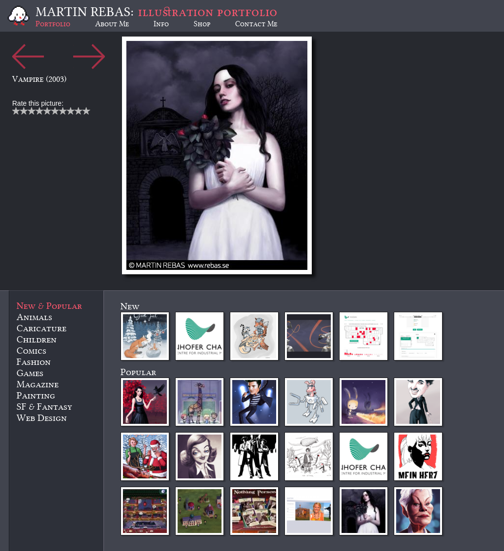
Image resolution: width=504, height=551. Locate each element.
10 (86, 110)
